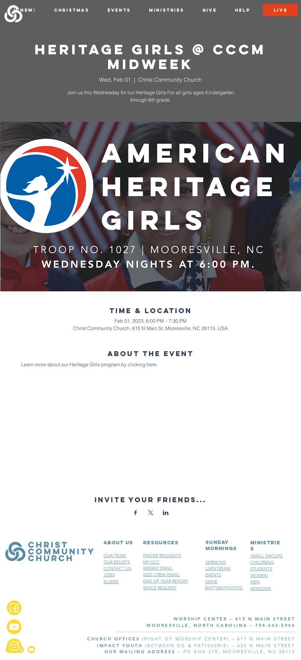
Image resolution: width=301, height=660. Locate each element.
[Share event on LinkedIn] (166, 512)
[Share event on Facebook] (136, 512)
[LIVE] (280, 10)
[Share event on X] (151, 512)
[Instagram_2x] (14, 646)
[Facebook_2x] (14, 608)
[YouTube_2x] (14, 627)
